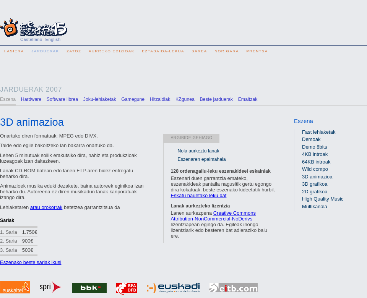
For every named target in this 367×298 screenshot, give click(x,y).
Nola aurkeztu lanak (198, 151)
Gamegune (133, 99)
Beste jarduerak (216, 99)
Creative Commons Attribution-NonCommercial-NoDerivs (213, 216)
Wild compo (315, 169)
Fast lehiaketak (318, 132)
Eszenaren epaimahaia (201, 159)
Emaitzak (248, 99)
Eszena (303, 121)
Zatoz (74, 51)
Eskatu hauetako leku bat (198, 195)
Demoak (311, 139)
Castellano (31, 39)
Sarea (199, 51)
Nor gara (226, 51)
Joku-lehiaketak (99, 99)
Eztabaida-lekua (163, 51)
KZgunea (185, 99)
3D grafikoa (314, 184)
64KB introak (316, 162)
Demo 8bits (314, 147)
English (53, 39)
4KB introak (315, 154)
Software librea (62, 99)
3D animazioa (317, 177)
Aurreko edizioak (112, 51)
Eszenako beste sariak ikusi (30, 262)
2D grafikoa (314, 191)
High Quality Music (322, 199)
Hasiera (14, 51)
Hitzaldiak (160, 99)
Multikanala (314, 206)
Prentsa (257, 51)
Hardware (31, 99)
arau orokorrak (46, 207)
